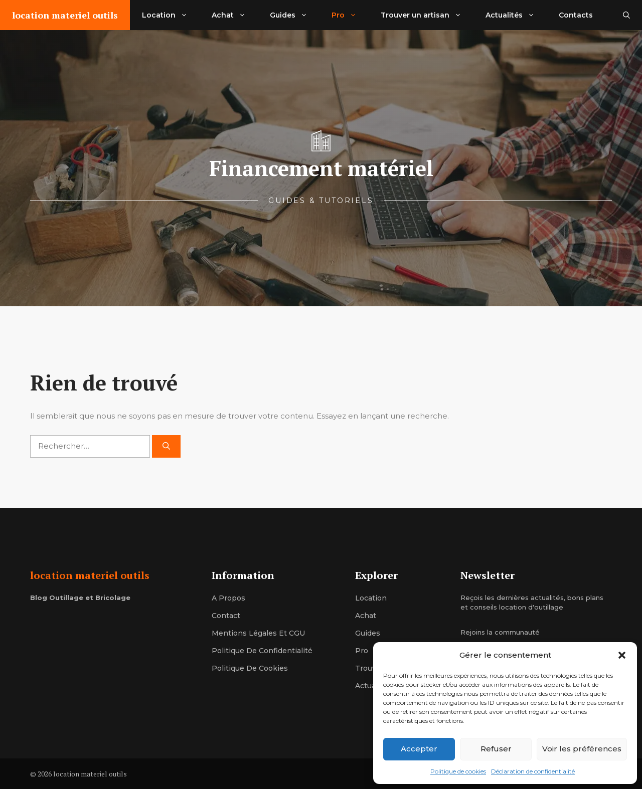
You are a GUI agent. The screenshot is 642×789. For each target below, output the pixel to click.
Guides (294, 15)
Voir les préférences (581, 748)
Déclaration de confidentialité (533, 771)
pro (361, 650)
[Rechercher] (166, 446)
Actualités (516, 15)
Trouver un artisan (427, 15)
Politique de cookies (458, 771)
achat (365, 615)
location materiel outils (65, 15)
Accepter (419, 748)
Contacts (576, 15)
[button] (622, 655)
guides (367, 633)
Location (171, 15)
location (371, 598)
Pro (350, 15)
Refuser (496, 748)
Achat (235, 15)
